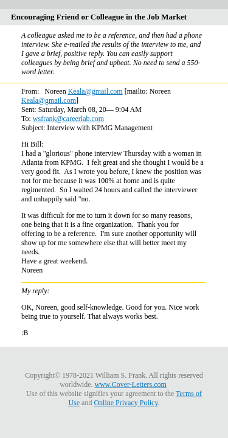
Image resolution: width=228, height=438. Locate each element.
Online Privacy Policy (125, 402)
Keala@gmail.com (95, 91)
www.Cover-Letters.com (131, 384)
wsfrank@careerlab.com (68, 118)
